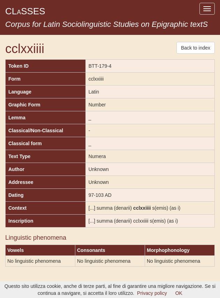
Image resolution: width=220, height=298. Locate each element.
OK (178, 293)
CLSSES (25, 11)
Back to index (195, 48)
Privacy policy (152, 293)
